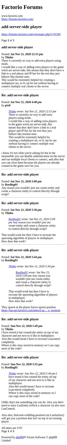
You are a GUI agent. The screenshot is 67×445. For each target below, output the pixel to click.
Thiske (12, 111)
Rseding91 (15, 219)
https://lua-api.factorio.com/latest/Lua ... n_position (30, 310)
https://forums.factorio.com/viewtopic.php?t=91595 (31, 34)
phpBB (20, 437)
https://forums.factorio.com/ (17, 19)
